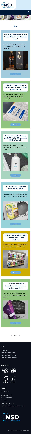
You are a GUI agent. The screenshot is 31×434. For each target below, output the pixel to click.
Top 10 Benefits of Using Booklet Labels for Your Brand (15, 188)
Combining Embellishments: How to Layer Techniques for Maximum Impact (15, 37)
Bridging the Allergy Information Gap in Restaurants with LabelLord (15, 237)
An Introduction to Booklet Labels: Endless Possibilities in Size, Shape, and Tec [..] (15, 286)
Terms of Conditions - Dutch (8, 355)
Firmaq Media (27, 430)
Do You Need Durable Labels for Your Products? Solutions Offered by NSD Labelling (15, 87)
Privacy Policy (4, 350)
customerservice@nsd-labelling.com (14, 406)
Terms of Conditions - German (9, 357)
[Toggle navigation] (28, 12)
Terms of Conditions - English (8, 353)
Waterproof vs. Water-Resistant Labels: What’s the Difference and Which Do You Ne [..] (15, 138)
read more (15, 74)
